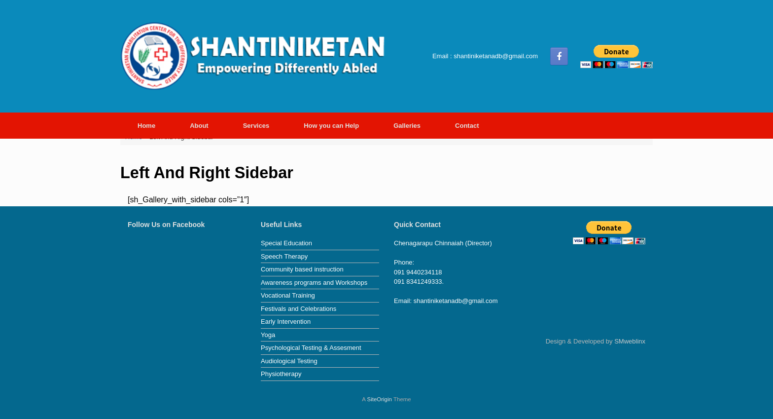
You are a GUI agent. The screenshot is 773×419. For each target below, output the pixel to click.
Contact (467, 125)
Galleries (407, 125)
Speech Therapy (284, 256)
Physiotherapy (281, 374)
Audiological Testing (289, 361)
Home (146, 125)
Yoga (268, 335)
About (199, 125)
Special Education (286, 243)
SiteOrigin (379, 399)
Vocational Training (288, 295)
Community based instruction (302, 269)
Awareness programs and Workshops (314, 282)
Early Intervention (286, 321)
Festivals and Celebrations (298, 308)
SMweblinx (629, 341)
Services (256, 125)
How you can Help (331, 125)
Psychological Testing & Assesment (311, 347)
